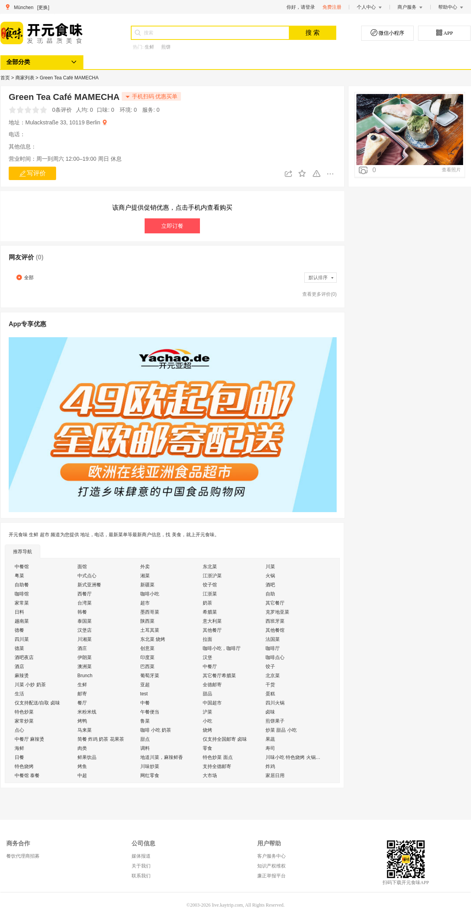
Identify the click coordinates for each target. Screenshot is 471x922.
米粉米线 (86, 712)
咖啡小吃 (149, 594)
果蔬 (270, 739)
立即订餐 (172, 226)
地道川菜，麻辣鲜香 (161, 757)
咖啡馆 (22, 594)
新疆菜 (147, 585)
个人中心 (369, 7)
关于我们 (141, 866)
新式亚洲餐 (89, 585)
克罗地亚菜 (277, 612)
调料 (145, 748)
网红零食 (149, 775)
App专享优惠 (27, 324)
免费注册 (331, 7)
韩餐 (82, 612)
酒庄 (82, 648)
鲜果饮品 (86, 757)
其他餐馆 (275, 630)
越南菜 (22, 621)
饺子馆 (210, 585)
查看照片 (451, 170)
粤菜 (19, 575)
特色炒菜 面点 (217, 757)
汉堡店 (84, 630)
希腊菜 (210, 612)
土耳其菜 (149, 630)
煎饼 (166, 47)
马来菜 (84, 730)
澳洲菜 (84, 666)
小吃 (207, 721)
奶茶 (207, 603)
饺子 (270, 666)
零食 (207, 748)
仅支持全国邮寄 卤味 (225, 739)
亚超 (145, 684)
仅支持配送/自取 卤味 (37, 703)
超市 (145, 603)
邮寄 (82, 694)
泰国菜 (84, 621)
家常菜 (22, 603)
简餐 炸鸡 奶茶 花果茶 (100, 739)
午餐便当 (149, 712)
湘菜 (145, 575)
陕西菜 (147, 621)
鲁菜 (145, 721)
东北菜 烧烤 (152, 639)
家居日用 (275, 775)
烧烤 (207, 730)
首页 (5, 78)
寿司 (270, 748)
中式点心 (86, 575)
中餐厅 (210, 666)
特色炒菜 (24, 712)
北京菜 (273, 675)
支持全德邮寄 (217, 766)
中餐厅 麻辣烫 (29, 739)
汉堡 (207, 657)
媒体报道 (141, 856)
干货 (270, 684)
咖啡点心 (275, 657)
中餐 (145, 703)
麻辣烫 (22, 675)
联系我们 (141, 876)
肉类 (82, 748)
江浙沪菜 (212, 575)
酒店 (19, 666)
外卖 (145, 566)
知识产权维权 (271, 866)
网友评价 (26, 257)
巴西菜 (147, 666)
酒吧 (270, 585)
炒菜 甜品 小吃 (281, 730)
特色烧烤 (24, 766)
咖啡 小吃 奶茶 (155, 730)
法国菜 (273, 639)
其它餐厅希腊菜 (219, 675)
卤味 (270, 712)
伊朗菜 (84, 657)
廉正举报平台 (271, 876)
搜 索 (312, 32)
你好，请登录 (300, 7)
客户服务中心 (271, 856)
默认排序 (322, 277)
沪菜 (207, 712)
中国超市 (212, 703)
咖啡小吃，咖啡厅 (222, 648)
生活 (19, 694)
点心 (19, 730)
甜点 (145, 739)
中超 (82, 775)
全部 (25, 277)
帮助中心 (450, 7)
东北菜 (210, 566)
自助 (270, 594)
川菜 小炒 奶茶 (30, 684)
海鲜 (19, 748)
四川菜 (22, 639)
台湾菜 (84, 603)
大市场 (210, 775)
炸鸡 (270, 766)
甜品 (207, 694)
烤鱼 (82, 766)
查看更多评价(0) (319, 294)
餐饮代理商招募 (23, 856)
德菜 (19, 648)
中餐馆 (22, 566)
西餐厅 (84, 594)
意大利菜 (212, 621)
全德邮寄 (212, 684)
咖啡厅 (273, 648)
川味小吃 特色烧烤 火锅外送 (295, 757)
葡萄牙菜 (149, 675)
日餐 (19, 757)
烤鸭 (82, 721)
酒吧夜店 (24, 657)
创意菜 (147, 648)
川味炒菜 (149, 766)
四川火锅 (275, 703)
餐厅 (82, 703)
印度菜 (147, 657)
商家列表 (25, 78)
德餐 (19, 630)
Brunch (84, 675)
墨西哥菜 (149, 612)
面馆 (82, 566)
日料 (19, 612)
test (144, 694)
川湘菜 (84, 639)
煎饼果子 (275, 721)
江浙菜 (210, 594)
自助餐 (22, 585)
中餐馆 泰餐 (27, 775)
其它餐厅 (275, 603)
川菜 (270, 566)
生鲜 (149, 47)
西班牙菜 (275, 621)
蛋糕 (270, 694)
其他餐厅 (212, 630)
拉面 (207, 639)
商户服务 (410, 7)
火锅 (270, 575)
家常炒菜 (24, 721)
